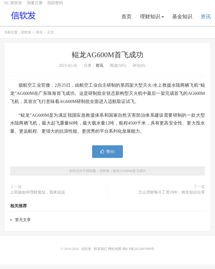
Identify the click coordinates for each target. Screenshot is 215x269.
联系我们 (101, 253)
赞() (107, 156)
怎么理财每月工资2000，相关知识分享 (171, 197)
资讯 (206, 21)
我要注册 (35, 7)
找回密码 (55, 7)
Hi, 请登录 (13, 7)
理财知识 (150, 21)
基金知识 (182, 21)
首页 (126, 21)
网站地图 (114, 253)
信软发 (23, 19)
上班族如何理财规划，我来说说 (37, 197)
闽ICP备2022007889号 (138, 253)
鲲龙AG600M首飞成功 (107, 60)
